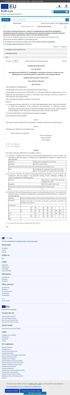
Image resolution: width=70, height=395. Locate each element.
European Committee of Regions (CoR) (12, 364)
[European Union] (5, 306)
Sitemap (4, 252)
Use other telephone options (9, 318)
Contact (4, 250)
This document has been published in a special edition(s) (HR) (20, 39)
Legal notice (5, 265)
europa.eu (13, 309)
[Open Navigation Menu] (5, 19)
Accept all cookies (12, 391)
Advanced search (64, 23)
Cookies (4, 341)
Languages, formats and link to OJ (14, 49)
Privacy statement (6, 270)
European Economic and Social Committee (13, 362)
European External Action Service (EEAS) (12, 360)
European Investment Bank (9, 366)
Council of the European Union (9, 351)
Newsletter (4, 279)
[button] (35, 393)
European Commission (7, 353)
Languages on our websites (9, 335)
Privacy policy (5, 337)
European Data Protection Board (10, 372)
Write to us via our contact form (10, 320)
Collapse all (63, 46)
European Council (6, 349)
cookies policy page (32, 384)
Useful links (5, 281)
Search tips (17, 23)
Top (7, 226)
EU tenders (4, 289)
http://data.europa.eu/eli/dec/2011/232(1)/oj (19, 44)
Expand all (56, 46)
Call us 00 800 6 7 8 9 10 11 (9, 316)
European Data (5, 287)
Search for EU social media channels (11, 328)
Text (6, 57)
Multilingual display (10, 53)
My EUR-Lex (59, 6)
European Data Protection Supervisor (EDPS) (13, 370)
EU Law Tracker (6, 300)
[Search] (67, 19)
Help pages (5, 248)
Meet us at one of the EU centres (10, 322)
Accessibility (5, 269)
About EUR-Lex (5, 277)
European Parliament (7, 347)
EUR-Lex (7, 11)
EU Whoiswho (5, 293)
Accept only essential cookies (30, 391)
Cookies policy (5, 267)
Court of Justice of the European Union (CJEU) (13, 355)
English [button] (66, 6)
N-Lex (3, 299)
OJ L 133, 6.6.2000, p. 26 (14, 146)
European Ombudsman (8, 368)
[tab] (35, 49)
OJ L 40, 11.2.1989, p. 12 (14, 144)
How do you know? (36, 1)
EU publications (6, 295)
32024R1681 (51, 41)
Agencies (4, 378)
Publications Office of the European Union (27, 241)
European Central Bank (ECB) (9, 357)
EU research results (7, 291)
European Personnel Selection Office (11, 374)
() (65, 94)
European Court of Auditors (9, 359)
